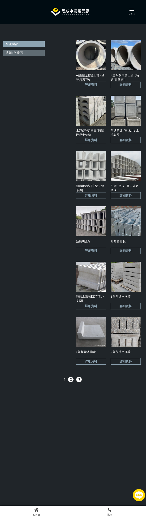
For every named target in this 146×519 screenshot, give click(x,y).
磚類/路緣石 (14, 53)
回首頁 (36, 511)
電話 (109, 511)
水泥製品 (12, 44)
